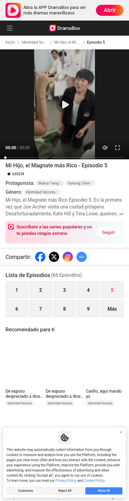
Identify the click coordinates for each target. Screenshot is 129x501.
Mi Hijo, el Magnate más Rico (68, 42)
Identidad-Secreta (20, 403)
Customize (25, 490)
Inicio (10, 42)
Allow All (103, 490)
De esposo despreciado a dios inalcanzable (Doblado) (63, 394)
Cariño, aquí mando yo (103, 394)
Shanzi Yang (50, 183)
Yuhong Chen (80, 183)
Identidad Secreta (35, 42)
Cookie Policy (94, 480)
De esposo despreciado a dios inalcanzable (23, 394)
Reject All (64, 490)
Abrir (110, 10)
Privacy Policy (66, 480)
